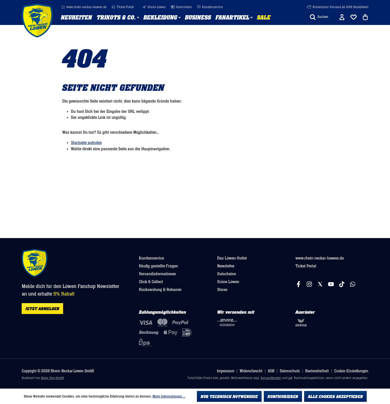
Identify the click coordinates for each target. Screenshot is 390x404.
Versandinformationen (157, 274)
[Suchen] (319, 17)
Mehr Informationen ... (168, 396)
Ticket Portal (123, 7)
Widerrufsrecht (251, 371)
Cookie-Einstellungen (351, 371)
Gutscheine (181, 7)
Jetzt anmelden (42, 309)
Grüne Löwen (154, 7)
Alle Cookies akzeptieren (335, 397)
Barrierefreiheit (317, 371)
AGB (271, 371)
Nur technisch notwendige (229, 397)
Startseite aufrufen (86, 142)
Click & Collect (151, 282)
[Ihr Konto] (342, 17)
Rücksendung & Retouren (160, 289)
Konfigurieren (283, 397)
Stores (222, 289)
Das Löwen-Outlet (232, 258)
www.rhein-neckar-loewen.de (83, 7)
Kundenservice (210, 7)
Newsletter (226, 266)
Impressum (225, 371)
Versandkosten (271, 378)
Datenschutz (290, 371)
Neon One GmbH (52, 378)
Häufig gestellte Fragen (158, 266)
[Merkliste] (353, 17)
